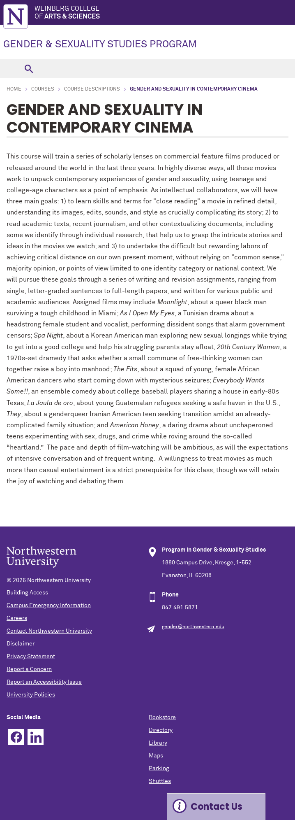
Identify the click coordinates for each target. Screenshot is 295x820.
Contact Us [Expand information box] (216, 806)
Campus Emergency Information (49, 605)
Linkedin (36, 737)
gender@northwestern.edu (193, 626)
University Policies (31, 695)
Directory (161, 730)
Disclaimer (21, 644)
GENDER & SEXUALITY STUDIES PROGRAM (100, 44)
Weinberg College (165, 13)
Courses (42, 89)
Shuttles (160, 781)
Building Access (27, 593)
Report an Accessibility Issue (44, 682)
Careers (17, 618)
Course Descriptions (92, 89)
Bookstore (162, 717)
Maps (156, 756)
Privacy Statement (31, 656)
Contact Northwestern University (49, 631)
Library (158, 743)
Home (14, 89)
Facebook (16, 737)
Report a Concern (29, 669)
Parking (159, 768)
